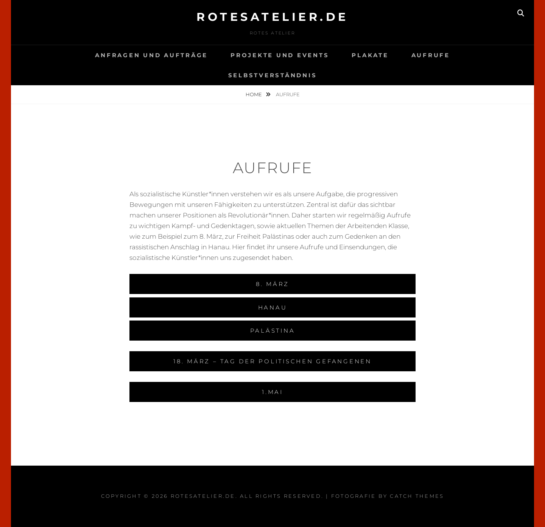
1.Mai (272, 392)
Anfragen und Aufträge (151, 55)
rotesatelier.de (272, 17)
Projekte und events (279, 55)
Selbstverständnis (272, 75)
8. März (272, 284)
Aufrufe (430, 55)
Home (254, 94)
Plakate (370, 55)
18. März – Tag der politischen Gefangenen (272, 361)
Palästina (272, 330)
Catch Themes (417, 496)
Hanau (272, 307)
